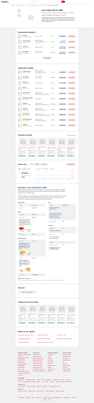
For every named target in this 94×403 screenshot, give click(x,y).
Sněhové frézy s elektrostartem (44, 338)
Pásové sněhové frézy (37, 367)
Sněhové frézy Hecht (37, 356)
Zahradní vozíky (51, 369)
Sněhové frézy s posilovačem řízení (25, 335)
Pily (63, 361)
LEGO (43, 379)
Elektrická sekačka (67, 356)
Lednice (19, 381)
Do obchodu (72, 36)
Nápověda (28, 397)
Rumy (34, 381)
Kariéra (49, 399)
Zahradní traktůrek (66, 369)
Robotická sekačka (67, 360)
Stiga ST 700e (21, 369)
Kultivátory (50, 360)
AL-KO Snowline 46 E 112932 (24, 373)
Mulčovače (50, 363)
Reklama (74, 397)
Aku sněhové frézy (37, 354)
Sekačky (46, 381)
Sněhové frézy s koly (61, 335)
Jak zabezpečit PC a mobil (54, 386)
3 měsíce (37, 164)
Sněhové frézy (43, 5)
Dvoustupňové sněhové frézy (24, 338)
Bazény (61, 381)
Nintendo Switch (56, 379)
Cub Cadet (34, 205)
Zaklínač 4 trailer (31, 386)
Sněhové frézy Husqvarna (38, 369)
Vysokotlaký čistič (66, 371)
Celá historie (44, 164)
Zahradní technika (34, 5)
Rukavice (50, 371)
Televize (63, 379)
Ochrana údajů (46, 397)
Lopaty (49, 356)
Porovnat (59, 12)
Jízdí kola (52, 381)
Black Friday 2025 (68, 381)
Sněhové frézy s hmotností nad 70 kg (45, 342)
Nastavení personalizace (56, 397)
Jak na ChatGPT (40, 391)
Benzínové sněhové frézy (42, 335)
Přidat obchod (21, 397)
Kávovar (68, 379)
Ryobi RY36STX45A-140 (23, 371)
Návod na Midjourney (50, 391)
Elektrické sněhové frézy (38, 360)
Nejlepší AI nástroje (60, 391)
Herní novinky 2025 (22, 386)
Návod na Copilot (32, 391)
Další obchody (47, 58)
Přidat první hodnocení (46, 12)
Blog (33, 397)
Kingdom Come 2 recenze (41, 386)
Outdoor (57, 381)
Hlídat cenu (71, 164)
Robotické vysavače (27, 381)
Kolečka (49, 367)
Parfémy (38, 381)
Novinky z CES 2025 (22, 391)
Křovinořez (65, 367)
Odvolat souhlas (66, 397)
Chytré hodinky (21, 379)
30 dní (31, 164)
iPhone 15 (38, 379)
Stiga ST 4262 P (21, 360)
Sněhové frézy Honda (37, 365)
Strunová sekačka (66, 365)
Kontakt (44, 399)
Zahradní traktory (51, 365)
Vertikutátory (50, 361)
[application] (55, 174)
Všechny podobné (71, 135)
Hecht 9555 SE (21, 367)
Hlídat (65, 12)
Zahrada (27, 5)
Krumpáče (50, 358)
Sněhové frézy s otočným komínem (64, 338)
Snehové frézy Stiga (37, 363)
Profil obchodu (26, 53)
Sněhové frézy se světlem (23, 342)
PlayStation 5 (49, 379)
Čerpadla (65, 363)
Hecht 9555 (20, 375)
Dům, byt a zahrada (20, 5)
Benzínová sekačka (67, 354)
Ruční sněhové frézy (37, 361)
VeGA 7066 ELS (21, 362)
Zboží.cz (13, 5)
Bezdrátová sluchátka (30, 379)
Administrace (38, 397)
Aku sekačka (65, 358)
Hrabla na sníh (51, 354)
